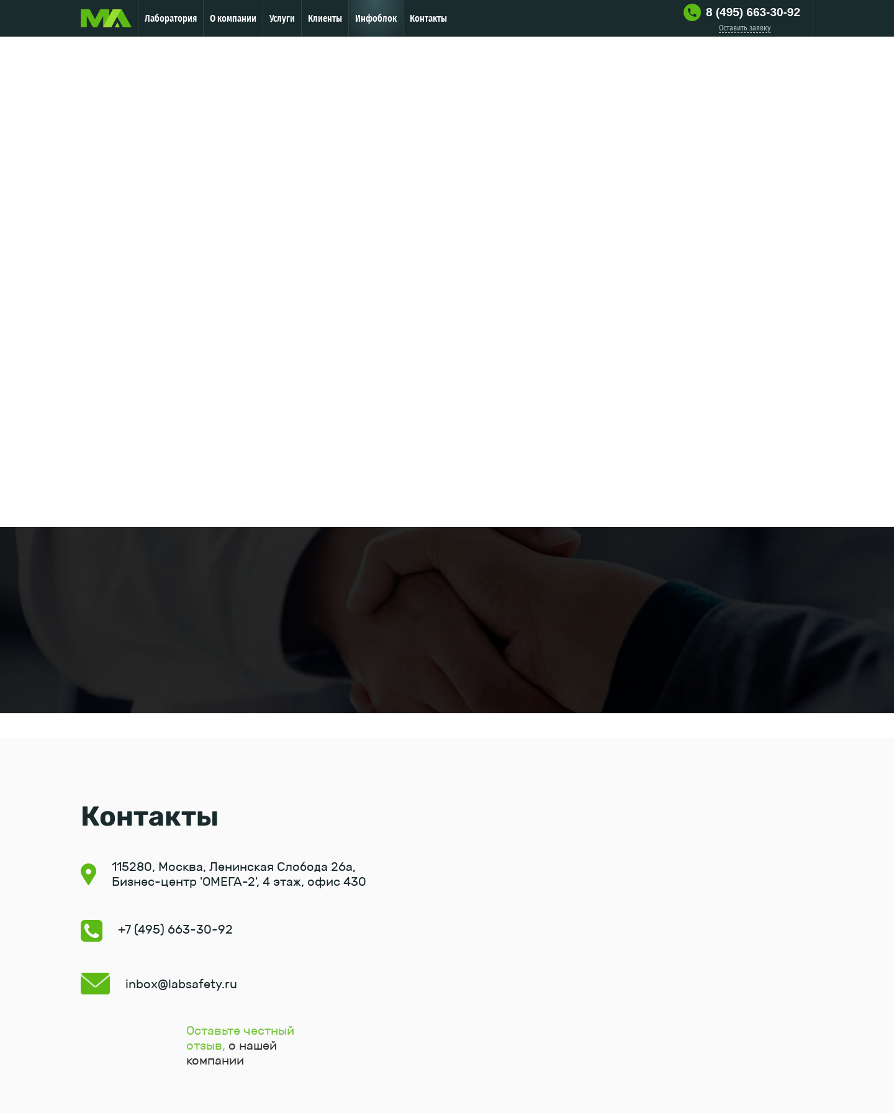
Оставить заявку (744, 27)
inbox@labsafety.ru (181, 983)
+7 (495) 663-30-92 (175, 929)
